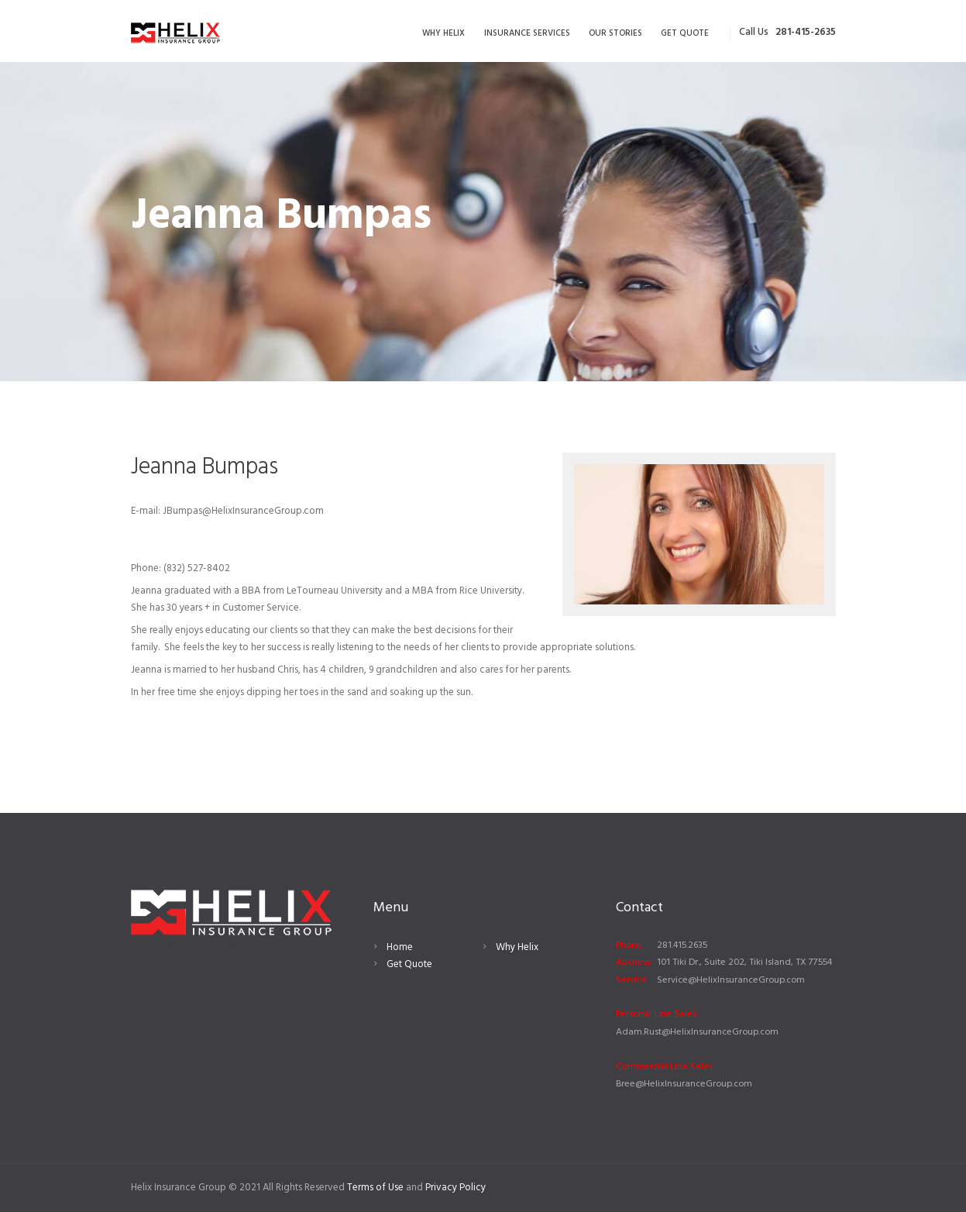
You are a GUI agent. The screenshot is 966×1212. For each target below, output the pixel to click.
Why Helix (517, 947)
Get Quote (409, 964)
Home (400, 947)
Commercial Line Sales (664, 1067)
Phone (629, 945)
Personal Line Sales (656, 1014)
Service (631, 980)
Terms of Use (375, 1187)
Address (633, 962)
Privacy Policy (455, 1187)
